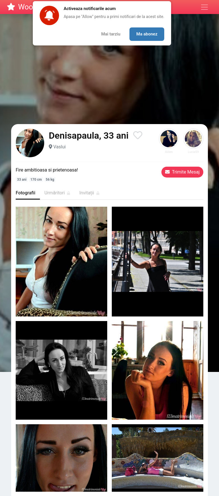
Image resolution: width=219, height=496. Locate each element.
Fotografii (25, 193)
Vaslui (59, 147)
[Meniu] (204, 7)
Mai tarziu (110, 34)
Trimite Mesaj (182, 172)
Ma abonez (146, 34)
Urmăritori (57, 193)
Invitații (89, 193)
